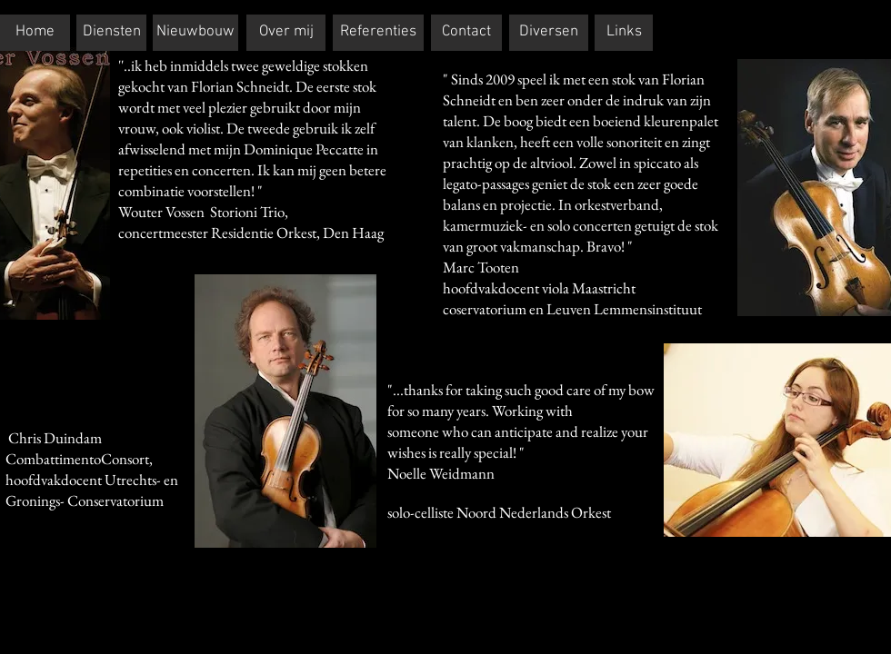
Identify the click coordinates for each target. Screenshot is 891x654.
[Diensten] (111, 33)
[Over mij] (285, 33)
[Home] (35, 33)
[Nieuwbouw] (195, 33)
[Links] (624, 33)
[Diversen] (548, 33)
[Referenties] (378, 33)
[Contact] (466, 33)
